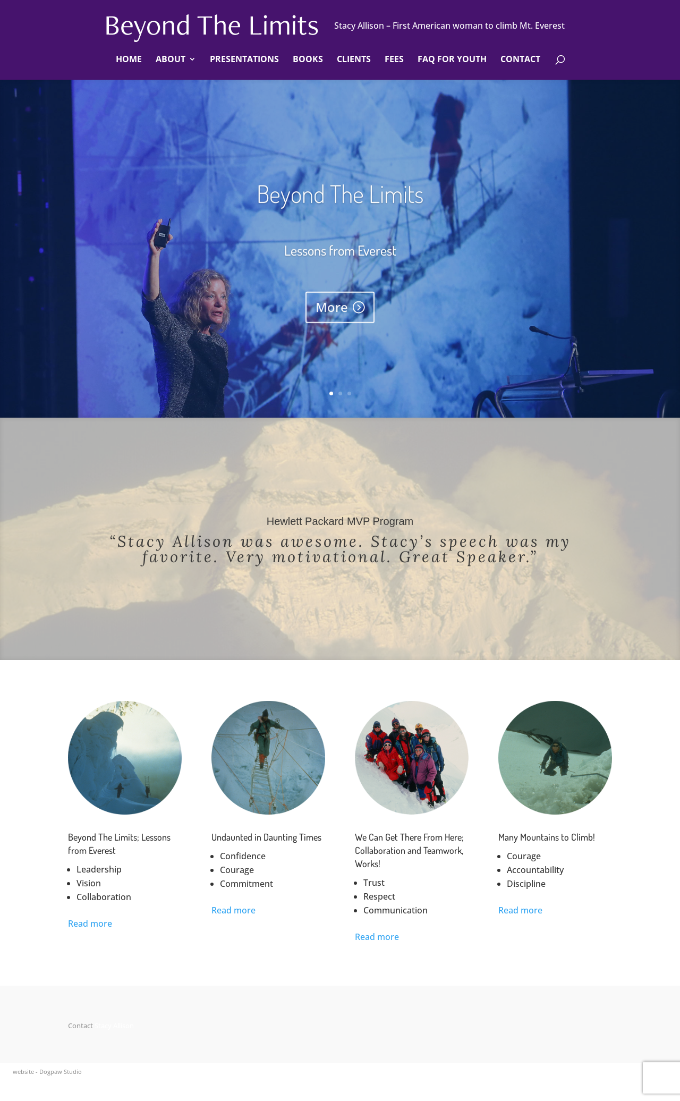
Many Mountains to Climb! (546, 837)
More (332, 318)
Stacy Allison (114, 1025)
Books (308, 60)
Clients (354, 60)
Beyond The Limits (340, 205)
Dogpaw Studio (60, 1071)
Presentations (244, 60)
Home (129, 60)
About (170, 60)
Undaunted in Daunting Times (266, 837)
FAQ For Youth (452, 60)
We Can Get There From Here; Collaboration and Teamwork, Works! (409, 850)
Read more (90, 923)
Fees (394, 60)
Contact (520, 60)
